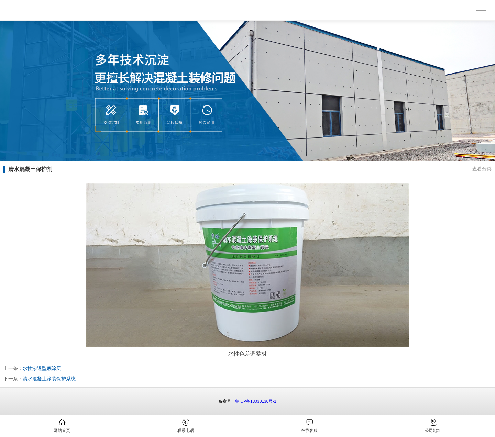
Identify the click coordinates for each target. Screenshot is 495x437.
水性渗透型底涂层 (42, 368)
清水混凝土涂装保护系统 (49, 378)
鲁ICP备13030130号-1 (255, 401)
